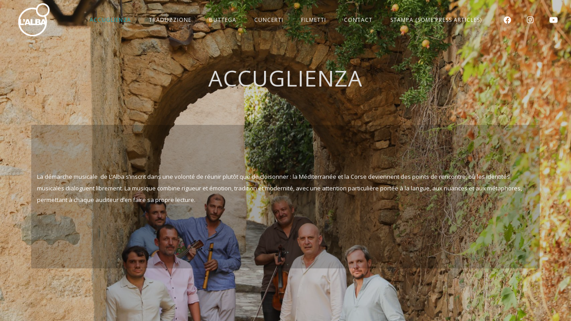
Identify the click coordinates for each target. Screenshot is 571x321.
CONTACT (358, 20)
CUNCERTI (268, 20)
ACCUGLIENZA (110, 20)
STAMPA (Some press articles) (436, 20)
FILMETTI (313, 20)
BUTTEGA (222, 20)
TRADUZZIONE (170, 20)
